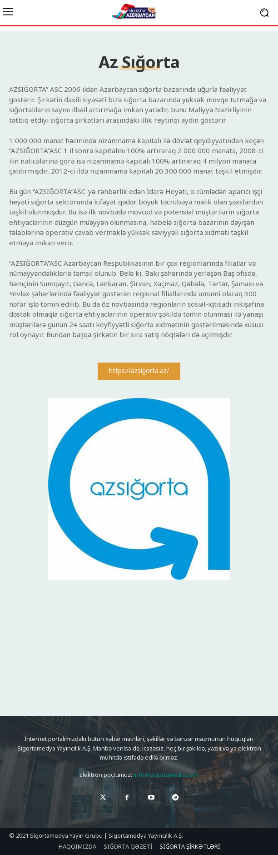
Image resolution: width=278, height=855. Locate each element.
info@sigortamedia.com (166, 774)
